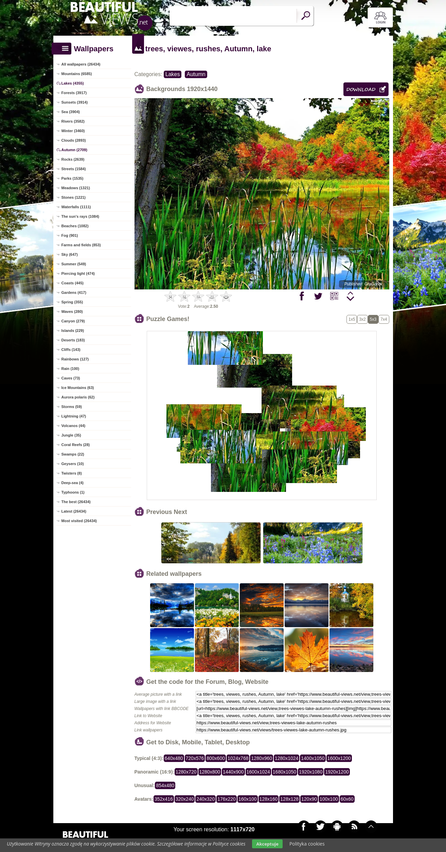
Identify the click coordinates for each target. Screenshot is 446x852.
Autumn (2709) (74, 150)
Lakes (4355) (72, 83)
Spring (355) (72, 302)
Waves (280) (72, 311)
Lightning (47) (73, 416)
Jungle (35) (71, 435)
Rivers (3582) (73, 121)
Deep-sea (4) (72, 483)
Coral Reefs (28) (75, 445)
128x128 (289, 799)
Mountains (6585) (76, 74)
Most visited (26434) (79, 521)
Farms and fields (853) (81, 245)
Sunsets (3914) (74, 102)
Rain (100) (70, 369)
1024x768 (238, 758)
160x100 (247, 799)
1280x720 (186, 772)
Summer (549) (73, 264)
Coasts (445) (72, 283)
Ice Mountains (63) (77, 388)
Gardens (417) (73, 292)
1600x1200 (339, 758)
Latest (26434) (73, 511)
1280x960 (261, 758)
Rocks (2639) (73, 159)
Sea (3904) (70, 112)
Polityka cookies (307, 843)
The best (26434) (76, 502)
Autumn (195, 74)
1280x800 (209, 772)
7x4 (383, 319)
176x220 (226, 799)
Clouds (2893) (73, 140)
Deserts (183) (73, 340)
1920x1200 (337, 772)
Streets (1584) (73, 169)
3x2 (362, 319)
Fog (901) (69, 235)
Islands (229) (72, 331)
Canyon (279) (73, 321)
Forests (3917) (74, 93)
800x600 (216, 758)
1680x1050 (284, 772)
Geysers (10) (72, 464)
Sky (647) (69, 254)
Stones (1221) (73, 197)
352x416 (164, 799)
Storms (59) (71, 407)
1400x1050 (312, 758)
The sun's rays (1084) (80, 216)
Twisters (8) (71, 473)
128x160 (269, 799)
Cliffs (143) (71, 350)
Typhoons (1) (73, 492)
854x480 (165, 785)
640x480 (174, 758)
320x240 (185, 799)
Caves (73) (70, 378)
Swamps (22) (72, 454)
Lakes (172, 74)
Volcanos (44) (73, 426)
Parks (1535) (72, 178)
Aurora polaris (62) (78, 397)
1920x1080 (310, 772)
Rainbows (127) (75, 359)
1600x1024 (258, 772)
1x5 (352, 319)
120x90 (309, 799)
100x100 (329, 799)
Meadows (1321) (75, 188)
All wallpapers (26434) (81, 64)
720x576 (195, 758)
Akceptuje (267, 844)
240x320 (205, 799)
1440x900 (233, 772)
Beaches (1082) (75, 226)
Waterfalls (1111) (76, 207)
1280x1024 (286, 758)
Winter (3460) (73, 131)
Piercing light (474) (78, 273)
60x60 (347, 799)
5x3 (373, 319)
